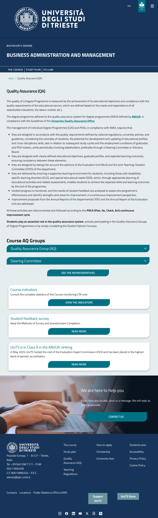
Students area (138, 445)
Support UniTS (98, 498)
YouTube (80, 514)
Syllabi (48, 69)
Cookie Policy (137, 465)
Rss (100, 514)
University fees (105, 458)
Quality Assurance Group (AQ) (79, 249)
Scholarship (103, 452)
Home (11, 78)
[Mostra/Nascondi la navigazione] (152, 6)
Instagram (60, 514)
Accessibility (137, 452)
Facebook (66, 514)
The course (15, 69)
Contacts (12, 493)
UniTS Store (128, 496)
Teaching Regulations (70, 472)
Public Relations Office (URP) (50, 493)
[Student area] (141, 6)
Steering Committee (79, 261)
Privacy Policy (138, 458)
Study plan (33, 69)
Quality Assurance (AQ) (72, 460)
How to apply (104, 445)
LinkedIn (73, 514)
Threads (94, 514)
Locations (25, 493)
